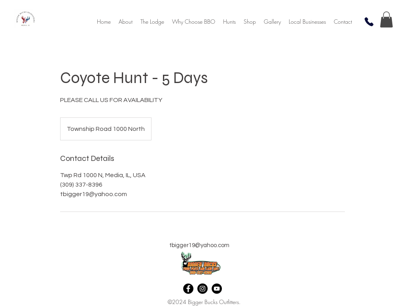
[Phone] (369, 22)
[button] (250, 22)
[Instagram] (202, 288)
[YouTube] (217, 288)
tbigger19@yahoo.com (199, 245)
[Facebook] (188, 288)
